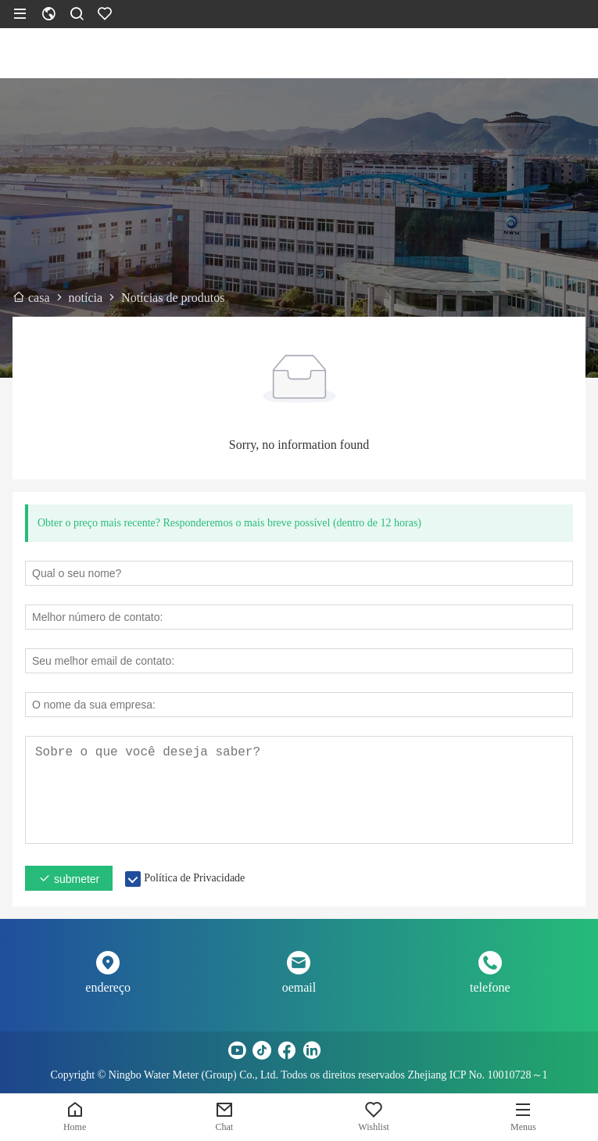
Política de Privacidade (194, 878)
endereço (108, 987)
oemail (299, 987)
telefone (490, 987)
